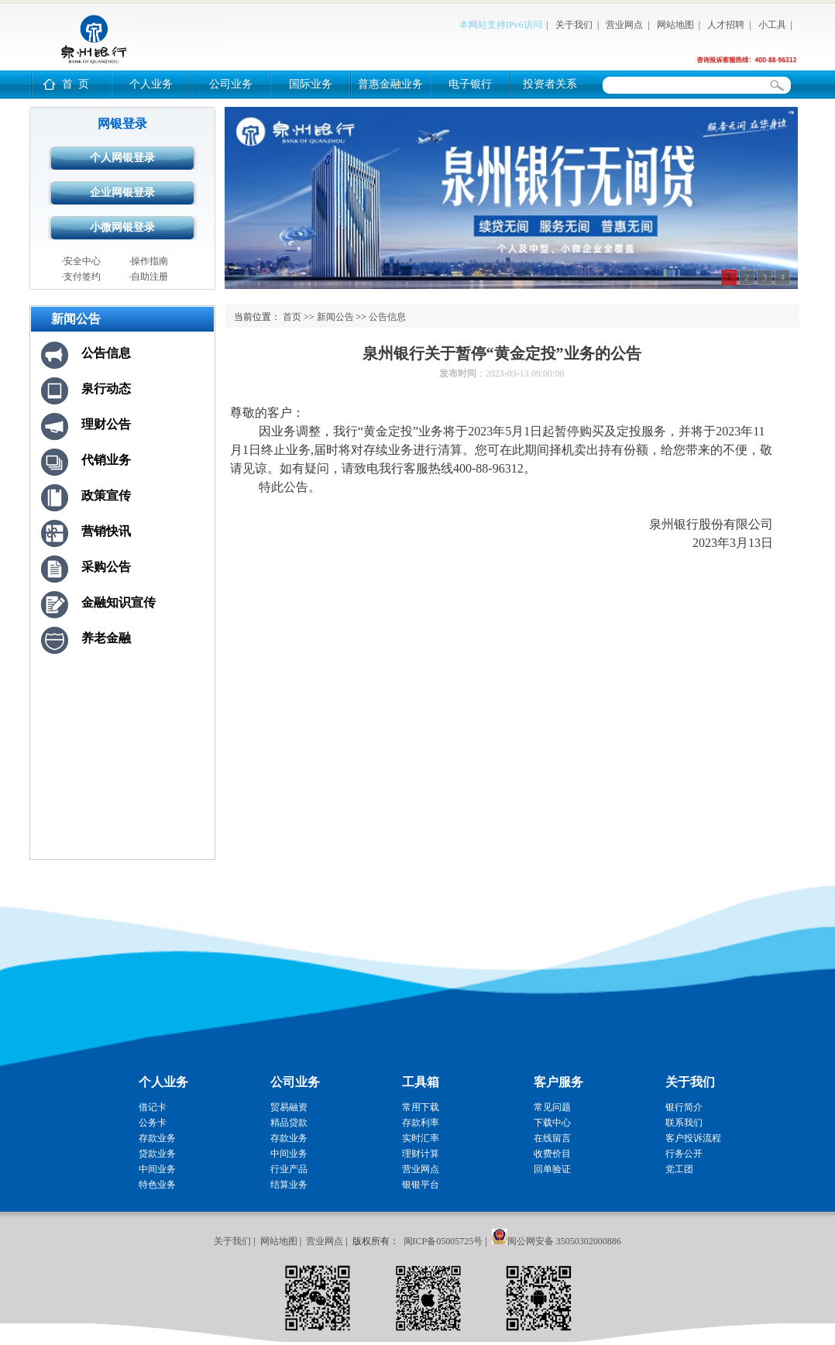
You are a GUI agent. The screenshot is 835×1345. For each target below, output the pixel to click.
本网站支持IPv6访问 (500, 24)
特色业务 (157, 1184)
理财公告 (106, 424)
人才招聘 (725, 24)
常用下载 (420, 1107)
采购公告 (106, 566)
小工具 (772, 24)
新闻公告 (335, 316)
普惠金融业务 (390, 84)
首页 (292, 316)
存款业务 (157, 1138)
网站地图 (675, 24)
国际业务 (310, 84)
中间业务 (157, 1169)
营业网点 (624, 24)
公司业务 (231, 84)
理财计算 (420, 1153)
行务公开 (684, 1153)
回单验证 (552, 1169)
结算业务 (289, 1184)
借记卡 (153, 1107)
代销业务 (106, 459)
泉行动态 (106, 388)
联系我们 (684, 1122)
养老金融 (106, 638)
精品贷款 (289, 1122)
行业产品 (289, 1169)
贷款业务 (157, 1153)
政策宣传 (106, 495)
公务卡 (153, 1122)
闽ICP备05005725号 (443, 1241)
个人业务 (151, 84)
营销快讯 (106, 531)
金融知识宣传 (118, 602)
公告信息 (106, 352)
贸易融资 (289, 1107)
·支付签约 (81, 276)
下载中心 (552, 1122)
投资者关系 (550, 84)
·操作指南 (148, 261)
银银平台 (420, 1184)
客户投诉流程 (693, 1138)
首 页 (75, 84)
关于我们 (574, 24)
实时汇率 (420, 1138)
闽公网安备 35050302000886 (564, 1241)
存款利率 (420, 1122)
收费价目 (552, 1153)
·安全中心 (81, 261)
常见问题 (552, 1107)
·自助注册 (148, 276)
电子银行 (470, 84)
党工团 (679, 1169)
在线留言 (552, 1138)
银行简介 (684, 1107)
